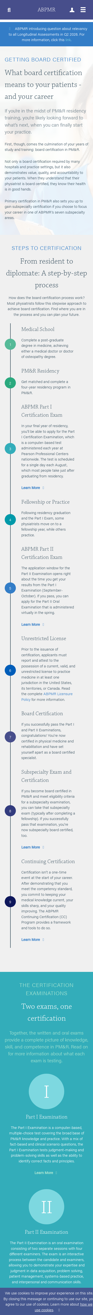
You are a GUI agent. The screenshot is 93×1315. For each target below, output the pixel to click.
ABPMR (46, 9)
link (68, 39)
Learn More (33, 487)
